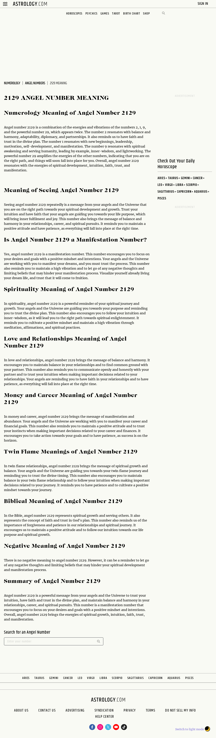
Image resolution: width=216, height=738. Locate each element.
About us (21, 711)
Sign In (203, 4)
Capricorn (184, 191)
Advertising (75, 711)
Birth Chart (131, 13)
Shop (146, 13)
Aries (161, 178)
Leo (160, 185)
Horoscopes (74, 13)
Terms (150, 711)
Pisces (162, 198)
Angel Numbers (35, 83)
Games (105, 13)
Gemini (185, 178)
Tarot (116, 13)
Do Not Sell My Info (180, 711)
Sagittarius (166, 191)
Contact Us (47, 711)
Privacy (130, 711)
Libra (179, 185)
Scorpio (191, 185)
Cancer (198, 178)
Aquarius (200, 191)
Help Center (104, 717)
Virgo (169, 185)
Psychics (91, 13)
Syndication (104, 711)
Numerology (12, 83)
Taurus (173, 178)
